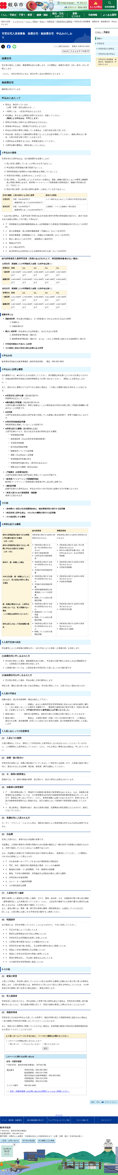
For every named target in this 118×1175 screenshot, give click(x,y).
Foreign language (67, 3)
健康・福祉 (42, 15)
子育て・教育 (25, 15)
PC (98, 1102)
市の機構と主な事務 (46, 1141)
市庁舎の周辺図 (28, 1141)
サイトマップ (106, 1120)
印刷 (64, 51)
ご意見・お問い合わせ (10, 1141)
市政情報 (92, 15)
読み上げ (83, 3)
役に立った (14, 1044)
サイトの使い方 (82, 1120)
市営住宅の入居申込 (64, 22)
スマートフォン (110, 1102)
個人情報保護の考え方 (35, 1120)
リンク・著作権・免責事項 (12, 1120)
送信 (45, 1048)
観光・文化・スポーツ (59, 15)
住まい (42, 22)
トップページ (18, 22)
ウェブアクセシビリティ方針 (59, 1120)
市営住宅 (50, 22)
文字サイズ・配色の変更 (77, 7)
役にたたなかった (51, 1044)
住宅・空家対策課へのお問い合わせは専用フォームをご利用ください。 (40, 1091)
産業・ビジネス (75, 15)
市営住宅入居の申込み (106, 54)
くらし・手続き (8, 15)
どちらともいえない (31, 1044)
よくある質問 (109, 15)
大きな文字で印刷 (79, 51)
